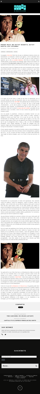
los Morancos (14, 286)
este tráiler (17, 101)
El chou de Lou (23, 286)
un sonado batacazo (17, 60)
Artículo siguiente (20, 318)
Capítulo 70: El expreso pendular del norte (20, 320)
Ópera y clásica (20, 376)
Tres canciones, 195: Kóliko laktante (20, 316)
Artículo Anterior (20, 314)
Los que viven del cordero (23, 108)
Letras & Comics (31, 375)
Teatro (15, 51)
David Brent (18, 277)
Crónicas (3, 51)
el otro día (9, 55)
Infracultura (10, 51)
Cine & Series (19, 375)
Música (10, 376)
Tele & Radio (21, 377)
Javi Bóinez (3, 48)
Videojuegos (8, 375)
